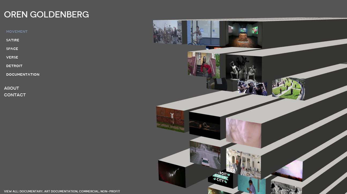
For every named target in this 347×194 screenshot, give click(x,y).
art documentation (60, 191)
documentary (31, 191)
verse (12, 57)
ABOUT (11, 88)
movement (17, 31)
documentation (22, 74)
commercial (89, 191)
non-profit (110, 191)
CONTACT (15, 95)
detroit (14, 66)
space (12, 48)
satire (12, 40)
